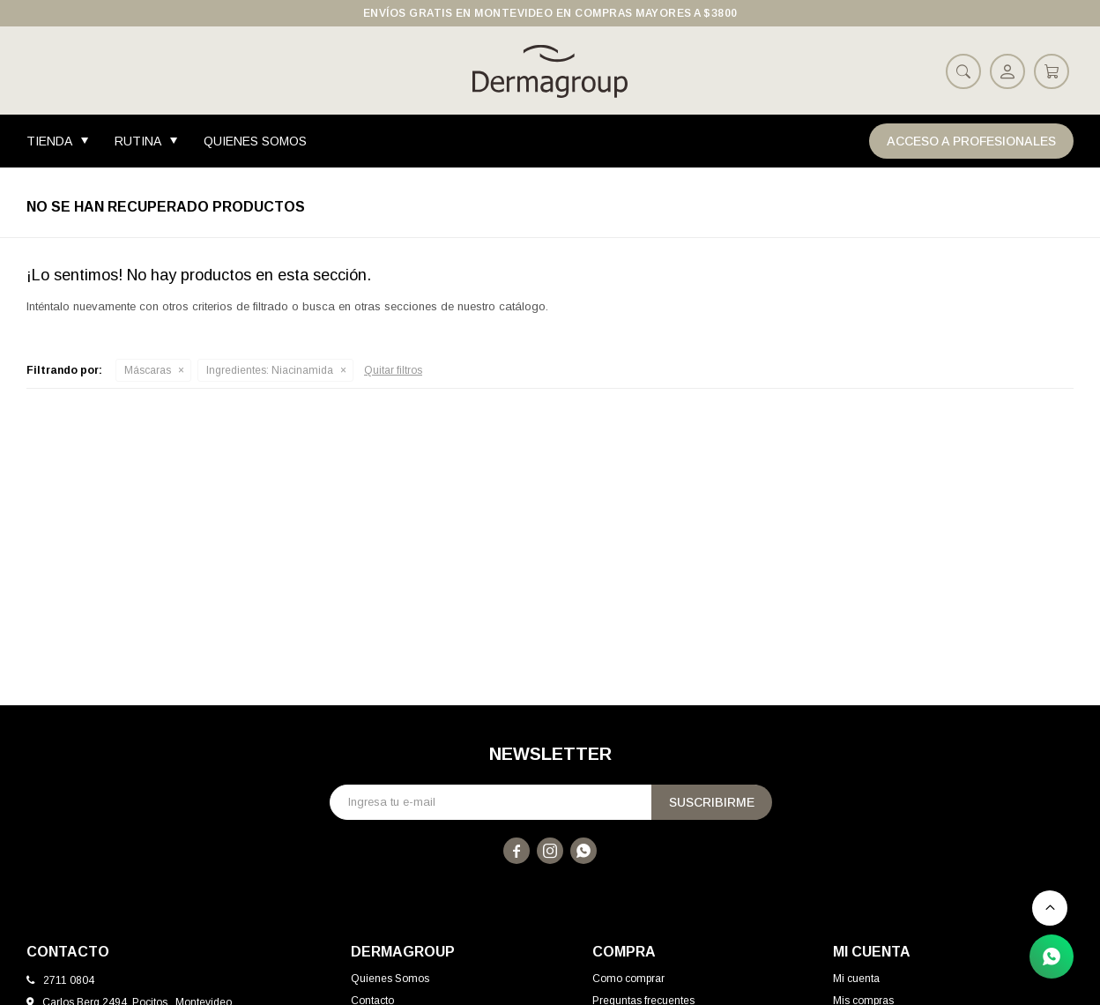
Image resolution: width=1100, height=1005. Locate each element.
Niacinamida (269, 370)
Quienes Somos (255, 141)
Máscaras (147, 370)
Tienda (49, 141)
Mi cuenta (856, 978)
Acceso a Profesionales (971, 141)
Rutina (138, 141)
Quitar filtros (393, 370)
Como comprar (628, 978)
